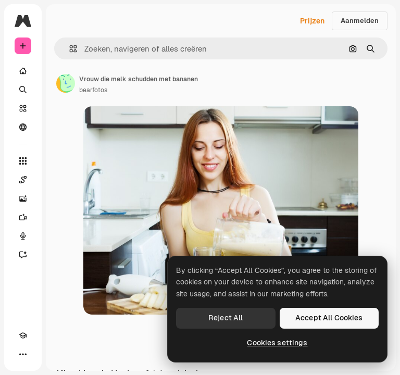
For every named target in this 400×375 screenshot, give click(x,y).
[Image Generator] (23, 198)
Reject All (225, 317)
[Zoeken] (23, 89)
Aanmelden (360, 20)
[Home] (23, 71)
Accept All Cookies (329, 317)
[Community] (23, 127)
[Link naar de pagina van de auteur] (65, 83)
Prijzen (312, 21)
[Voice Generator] (23, 236)
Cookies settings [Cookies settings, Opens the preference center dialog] (277, 342)
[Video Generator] (23, 217)
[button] (69, 49)
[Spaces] (23, 179)
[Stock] (23, 108)
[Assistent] (23, 254)
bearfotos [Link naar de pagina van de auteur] (93, 90)
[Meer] (23, 354)
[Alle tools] (23, 161)
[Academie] (23, 335)
